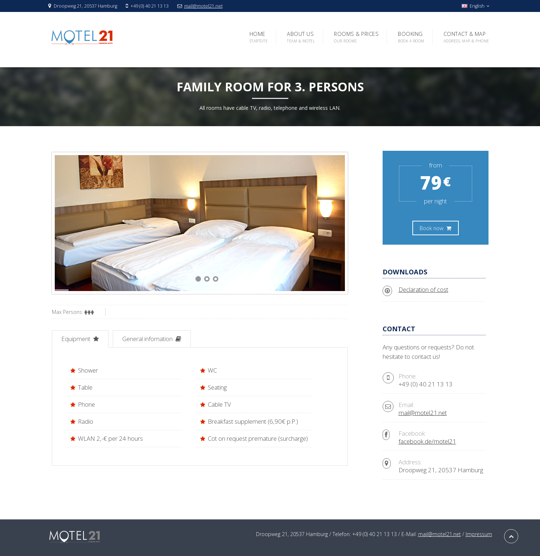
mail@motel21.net (203, 6)
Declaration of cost (423, 289)
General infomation (151, 339)
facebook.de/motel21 (427, 441)
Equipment (80, 339)
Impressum (479, 534)
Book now (436, 228)
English (475, 6)
